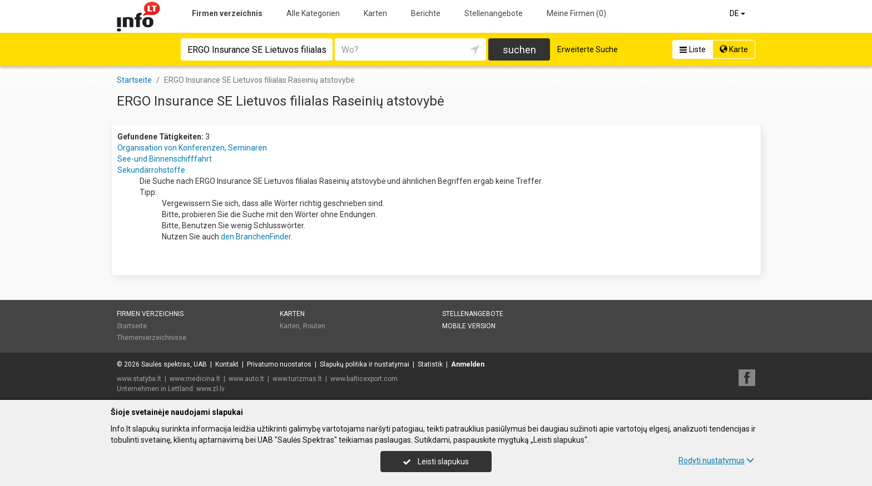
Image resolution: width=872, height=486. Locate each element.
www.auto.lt (246, 379)
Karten (375, 13)
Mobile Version (469, 326)
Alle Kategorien (313, 13)
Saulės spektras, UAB (174, 364)
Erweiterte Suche (587, 49)
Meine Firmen (576, 13)
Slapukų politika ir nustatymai (364, 364)
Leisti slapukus (436, 461)
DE (738, 13)
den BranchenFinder (256, 236)
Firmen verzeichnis (227, 13)
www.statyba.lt (139, 379)
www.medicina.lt (195, 379)
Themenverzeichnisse (151, 338)
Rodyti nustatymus (716, 460)
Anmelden (467, 364)
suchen (519, 50)
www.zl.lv (210, 389)
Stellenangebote (493, 13)
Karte (734, 49)
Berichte (425, 13)
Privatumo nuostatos (279, 364)
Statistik (430, 364)
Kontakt (227, 364)
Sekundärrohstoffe (151, 170)
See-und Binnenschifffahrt (164, 158)
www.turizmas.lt (297, 379)
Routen (314, 326)
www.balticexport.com (364, 379)
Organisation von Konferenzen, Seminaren (192, 147)
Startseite (132, 326)
